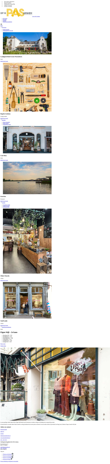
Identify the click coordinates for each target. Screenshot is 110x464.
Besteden (5, 19)
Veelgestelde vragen (7, 124)
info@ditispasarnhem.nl (5, 447)
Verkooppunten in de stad (8, 30)
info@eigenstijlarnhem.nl (5, 435)
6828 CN (2, 431)
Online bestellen (6, 29)
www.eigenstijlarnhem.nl (5, 437)
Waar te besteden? (6, 122)
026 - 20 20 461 (3, 448)
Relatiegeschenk (6, 207)
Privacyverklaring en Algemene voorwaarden (9, 461)
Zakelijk (4, 20)
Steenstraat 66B (3, 429)
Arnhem (2, 433)
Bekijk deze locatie (4, 61)
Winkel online (3, 345)
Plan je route (2, 343)
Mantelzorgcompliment (7, 21)
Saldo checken (6, 123)
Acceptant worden (6, 204)
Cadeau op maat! (6, 205)
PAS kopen (5, 18)
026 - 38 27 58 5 (3, 439)
